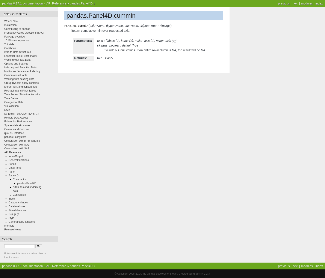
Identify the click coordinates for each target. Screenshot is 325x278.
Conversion (19, 194)
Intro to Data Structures (17, 52)
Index (12, 198)
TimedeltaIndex (17, 210)
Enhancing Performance (18, 121)
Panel (12, 171)
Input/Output (16, 156)
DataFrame (15, 167)
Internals (9, 225)
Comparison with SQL (16, 144)
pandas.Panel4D (81, 3)
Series (12, 163)
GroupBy (14, 214)
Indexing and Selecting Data (20, 67)
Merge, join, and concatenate (21, 86)
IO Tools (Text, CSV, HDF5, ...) (21, 113)
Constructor (19, 179)
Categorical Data (13, 102)
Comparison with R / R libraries (22, 140)
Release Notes (12, 229)
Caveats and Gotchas (16, 129)
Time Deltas (11, 98)
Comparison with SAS (16, 148)
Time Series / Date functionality (22, 94)
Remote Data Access (16, 117)
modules (307, 3)
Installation (10, 25)
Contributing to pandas (17, 28)
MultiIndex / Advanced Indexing (22, 71)
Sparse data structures (17, 125)
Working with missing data (19, 79)
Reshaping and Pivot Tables (20, 90)
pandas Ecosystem (15, 136)
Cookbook (10, 48)
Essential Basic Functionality (20, 55)
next (295, 3)
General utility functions (22, 221)
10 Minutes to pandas (16, 40)
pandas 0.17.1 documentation (22, 3)
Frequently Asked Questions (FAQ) (24, 32)
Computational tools (15, 75)
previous (284, 3)
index (319, 3)
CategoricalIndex (18, 202)
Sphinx (199, 273)
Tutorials (9, 44)
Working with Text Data (17, 59)
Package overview (14, 36)
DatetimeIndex (17, 206)
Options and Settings (16, 63)
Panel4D (13, 175)
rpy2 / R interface (14, 133)
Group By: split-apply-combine (21, 82)
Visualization (11, 106)
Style (7, 109)
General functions (19, 160)
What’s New (11, 21)
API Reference (56, 3)
